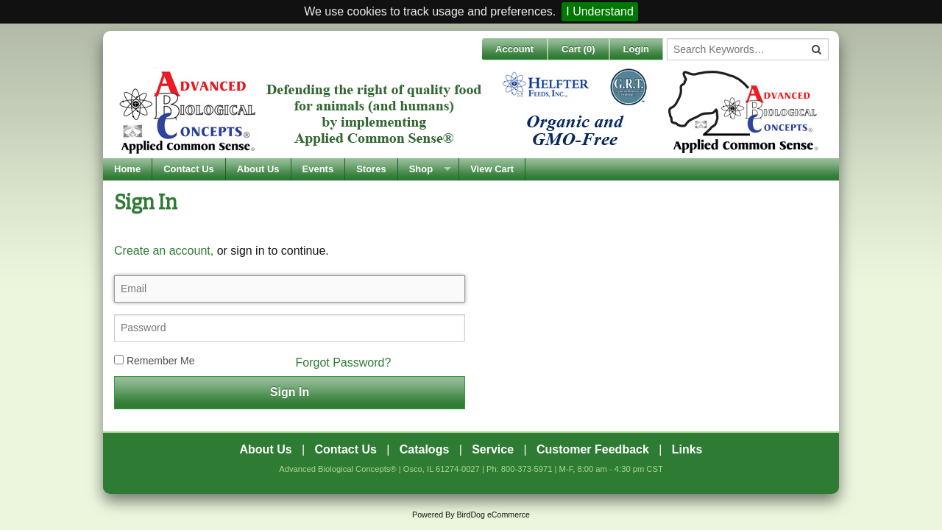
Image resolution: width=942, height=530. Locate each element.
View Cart (492, 168)
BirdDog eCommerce (493, 514)
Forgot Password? (344, 362)
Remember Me (154, 361)
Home (127, 168)
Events (318, 168)
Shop (421, 168)
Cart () (578, 48)
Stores (371, 168)
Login (636, 48)
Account (514, 48)
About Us (258, 168)
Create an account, (163, 250)
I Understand (600, 11)
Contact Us (188, 168)
